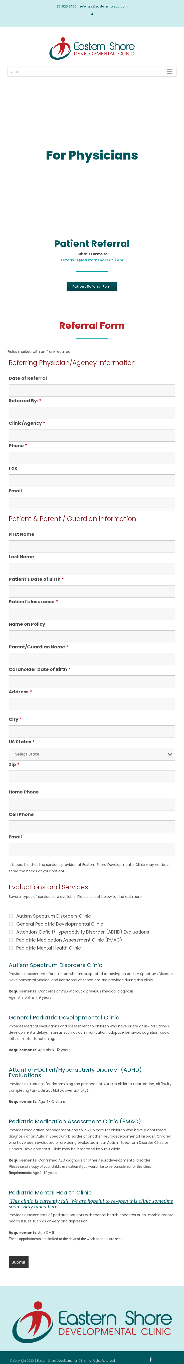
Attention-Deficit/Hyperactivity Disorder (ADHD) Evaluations (82, 932)
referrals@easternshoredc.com (104, 6)
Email (15, 491)
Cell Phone (21, 814)
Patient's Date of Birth (36, 579)
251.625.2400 (66, 6)
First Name (21, 534)
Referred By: (25, 400)
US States (22, 742)
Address (20, 692)
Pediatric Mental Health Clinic (48, 948)
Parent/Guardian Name (39, 647)
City (15, 719)
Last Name (21, 557)
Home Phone (24, 792)
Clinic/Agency (27, 423)
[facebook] (151, 1360)
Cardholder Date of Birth (40, 669)
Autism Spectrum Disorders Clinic (53, 916)
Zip (14, 764)
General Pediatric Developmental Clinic (59, 924)
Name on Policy (27, 624)
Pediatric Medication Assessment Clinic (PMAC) (69, 940)
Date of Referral (28, 378)
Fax (13, 468)
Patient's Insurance (33, 601)
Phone (18, 445)
